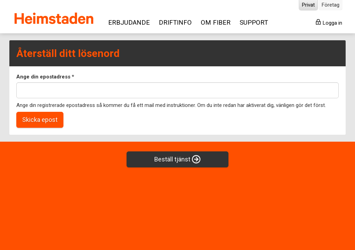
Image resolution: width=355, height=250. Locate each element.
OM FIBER (216, 22)
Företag (330, 5)
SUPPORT (254, 22)
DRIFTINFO (175, 22)
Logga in (329, 22)
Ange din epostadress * (45, 77)
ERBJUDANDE (129, 22)
